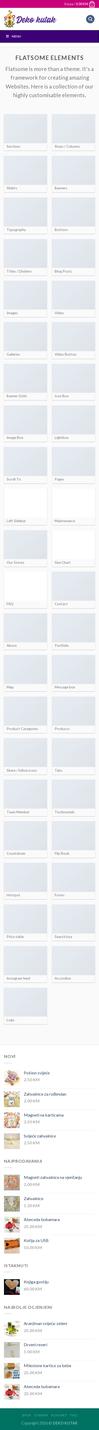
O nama (41, 1415)
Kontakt (59, 1415)
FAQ (73, 1415)
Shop (26, 1415)
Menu (13, 36)
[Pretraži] (90, 19)
